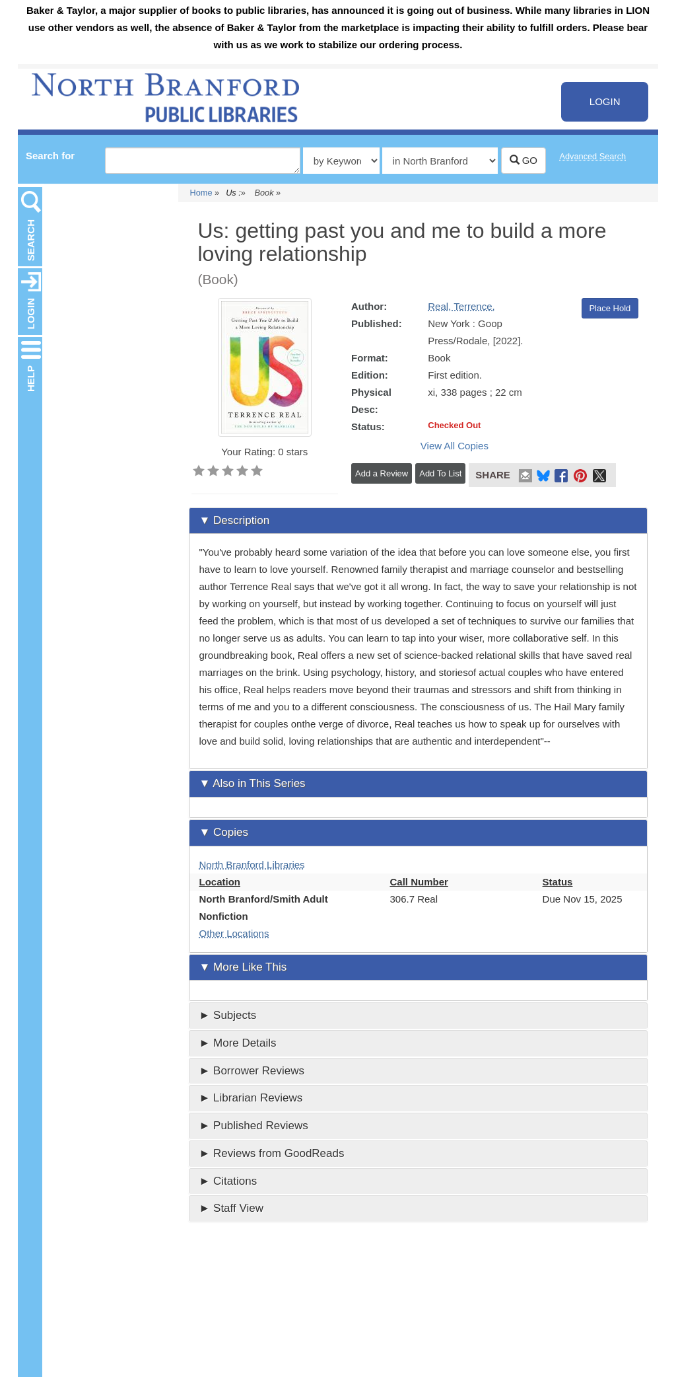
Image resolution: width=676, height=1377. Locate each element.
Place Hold (609, 308)
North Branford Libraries (252, 864)
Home (201, 193)
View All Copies (455, 445)
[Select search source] (440, 160)
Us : (233, 193)
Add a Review (381, 473)
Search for (50, 155)
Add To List (440, 473)
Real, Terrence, (461, 306)
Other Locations (234, 933)
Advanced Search (593, 156)
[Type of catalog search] (341, 160)
